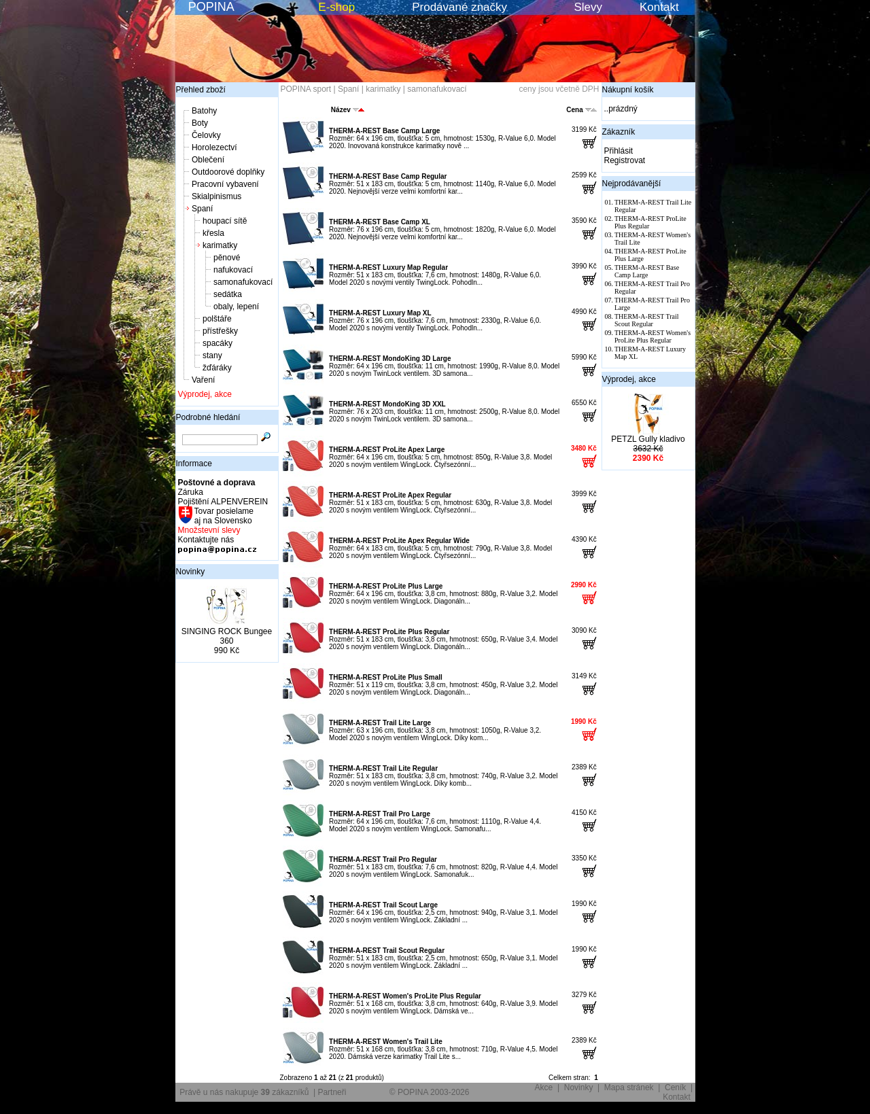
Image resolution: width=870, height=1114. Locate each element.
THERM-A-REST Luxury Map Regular (388, 267)
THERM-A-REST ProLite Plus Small (385, 677)
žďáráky (217, 367)
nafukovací (233, 270)
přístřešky (220, 331)
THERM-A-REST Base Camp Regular (388, 176)
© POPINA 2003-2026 (429, 1092)
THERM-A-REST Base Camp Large (384, 131)
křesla (213, 233)
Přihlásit (618, 151)
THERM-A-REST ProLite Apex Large (387, 449)
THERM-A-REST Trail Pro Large (379, 814)
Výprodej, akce (205, 394)
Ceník (675, 1087)
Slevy (588, 7)
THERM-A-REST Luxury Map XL (380, 313)
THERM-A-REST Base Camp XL (379, 222)
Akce (544, 1087)
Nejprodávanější (631, 183)
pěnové (226, 257)
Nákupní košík (628, 89)
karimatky (220, 245)
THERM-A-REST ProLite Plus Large (385, 586)
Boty (200, 123)
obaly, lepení (236, 306)
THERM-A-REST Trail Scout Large (383, 905)
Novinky (190, 571)
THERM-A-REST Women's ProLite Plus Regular (405, 996)
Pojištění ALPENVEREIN (223, 501)
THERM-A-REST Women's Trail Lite (385, 1041)
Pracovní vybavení (225, 184)
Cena (581, 110)
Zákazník (619, 132)
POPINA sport (306, 89)
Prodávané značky (459, 7)
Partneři (331, 1092)
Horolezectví (214, 147)
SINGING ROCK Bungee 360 (226, 636)
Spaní (202, 208)
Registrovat (625, 160)
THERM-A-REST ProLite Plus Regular (389, 632)
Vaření (203, 380)
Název (347, 110)
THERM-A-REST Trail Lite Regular (383, 768)
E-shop (336, 7)
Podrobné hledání (208, 417)
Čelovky (206, 135)
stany (212, 355)
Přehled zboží (201, 89)
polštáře (217, 319)
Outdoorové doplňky (228, 172)
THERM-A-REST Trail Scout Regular (387, 950)
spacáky (217, 343)
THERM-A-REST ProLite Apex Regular (390, 495)
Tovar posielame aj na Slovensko (223, 515)
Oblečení (208, 159)
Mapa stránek (629, 1087)
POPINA (211, 7)
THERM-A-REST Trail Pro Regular (383, 859)
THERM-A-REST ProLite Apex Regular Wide (399, 540)
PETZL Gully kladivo (647, 439)
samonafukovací (243, 282)
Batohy (204, 111)
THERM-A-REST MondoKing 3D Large (390, 358)
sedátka (227, 294)
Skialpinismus (216, 196)
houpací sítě (225, 221)
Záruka (190, 492)
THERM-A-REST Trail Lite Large (380, 723)
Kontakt (659, 7)
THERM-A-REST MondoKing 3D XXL (387, 404)
